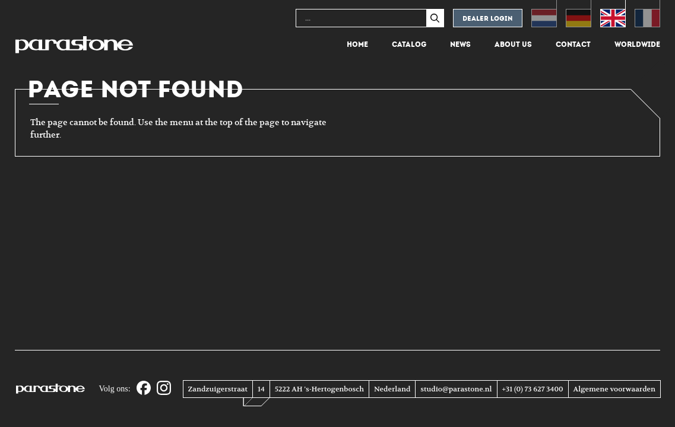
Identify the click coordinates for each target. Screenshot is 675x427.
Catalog (409, 44)
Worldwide (637, 44)
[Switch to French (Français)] (647, 13)
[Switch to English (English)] (613, 13)
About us (513, 44)
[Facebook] (144, 389)
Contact (573, 44)
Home (357, 44)
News (460, 44)
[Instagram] (164, 389)
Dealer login (487, 19)
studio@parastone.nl (456, 389)
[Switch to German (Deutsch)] (578, 13)
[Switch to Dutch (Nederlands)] (544, 13)
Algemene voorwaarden (614, 389)
